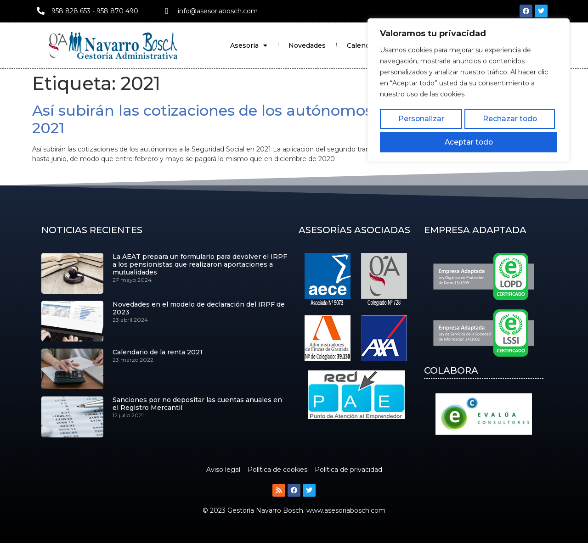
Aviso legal (223, 469)
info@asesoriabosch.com (218, 11)
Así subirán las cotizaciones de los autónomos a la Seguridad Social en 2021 (293, 119)
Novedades (307, 45)
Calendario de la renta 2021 (158, 352)
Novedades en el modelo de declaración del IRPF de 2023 (199, 308)
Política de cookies (277, 469)
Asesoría (248, 45)
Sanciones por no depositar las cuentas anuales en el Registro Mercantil (197, 404)
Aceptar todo (529, 117)
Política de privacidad (348, 469)
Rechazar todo (468, 117)
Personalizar (407, 117)
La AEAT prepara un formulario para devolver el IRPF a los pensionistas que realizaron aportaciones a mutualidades (200, 264)
